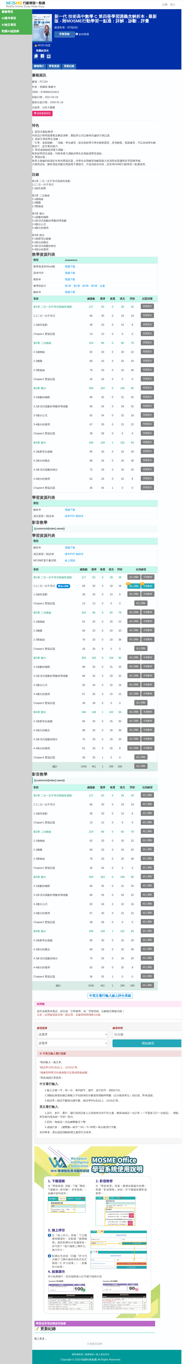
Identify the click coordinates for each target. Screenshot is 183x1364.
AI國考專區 (9, 20)
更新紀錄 (81, 66)
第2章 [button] (88, 285)
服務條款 (89, 1354)
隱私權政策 (77, 1354)
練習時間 (130, 1028)
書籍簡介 (51, 66)
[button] (76, 34)
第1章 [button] (80, 285)
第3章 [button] (97, 285)
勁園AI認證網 (10, 33)
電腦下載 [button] (82, 266)
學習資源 (66, 66)
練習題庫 (54, 1028)
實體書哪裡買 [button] (54, 113)
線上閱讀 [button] (82, 560)
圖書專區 (7, 13)
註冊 (165, 4)
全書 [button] (114, 285)
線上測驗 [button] (145, 577)
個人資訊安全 (102, 1354)
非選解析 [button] (159, 577)
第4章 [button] (106, 285)
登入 (172, 4)
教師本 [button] (91, 516)
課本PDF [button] (82, 516)
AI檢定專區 (9, 26)
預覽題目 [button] (159, 306)
